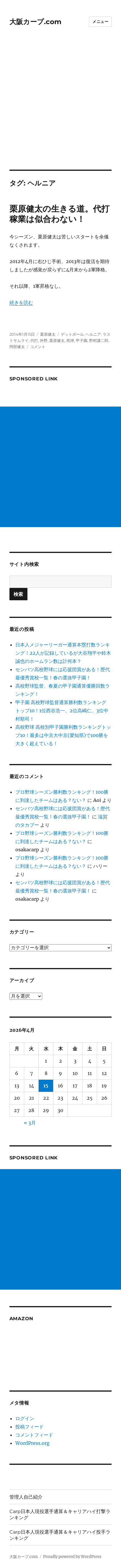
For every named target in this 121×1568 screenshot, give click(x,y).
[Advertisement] (60, 106)
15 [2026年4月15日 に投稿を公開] (45, 1086)
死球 (70, 340)
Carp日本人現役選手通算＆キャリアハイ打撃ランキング (59, 1514)
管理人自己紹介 (25, 1497)
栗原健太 (47, 334)
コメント (37, 346)
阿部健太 (17, 346)
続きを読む (21, 302)
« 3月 (30, 1123)
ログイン (24, 1418)
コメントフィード (34, 1435)
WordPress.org (32, 1443)
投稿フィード (29, 1427)
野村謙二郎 (98, 340)
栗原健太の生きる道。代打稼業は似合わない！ (59, 214)
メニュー (100, 21)
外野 (44, 340)
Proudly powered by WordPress (72, 1556)
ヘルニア (93, 334)
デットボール (72, 334)
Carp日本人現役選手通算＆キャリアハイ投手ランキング (59, 1535)
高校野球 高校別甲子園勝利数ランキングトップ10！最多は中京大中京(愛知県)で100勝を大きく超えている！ (63, 735)
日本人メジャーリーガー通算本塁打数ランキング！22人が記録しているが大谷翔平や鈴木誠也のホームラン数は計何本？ (63, 653)
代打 (34, 340)
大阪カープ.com (35, 22)
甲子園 (81, 340)
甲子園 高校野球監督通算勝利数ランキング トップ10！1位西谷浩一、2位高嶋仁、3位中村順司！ (61, 710)
